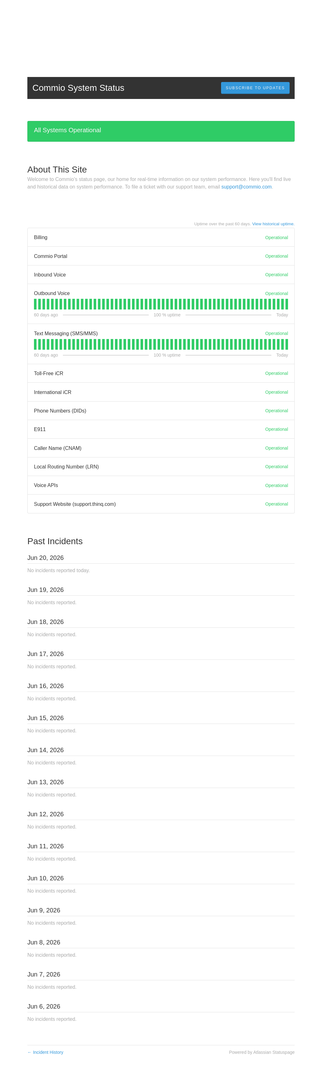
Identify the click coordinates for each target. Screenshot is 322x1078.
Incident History (45, 1052)
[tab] (35, 304)
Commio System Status (78, 88)
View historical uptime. (273, 224)
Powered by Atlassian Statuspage (262, 1052)
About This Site (57, 169)
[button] (255, 88)
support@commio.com (246, 186)
